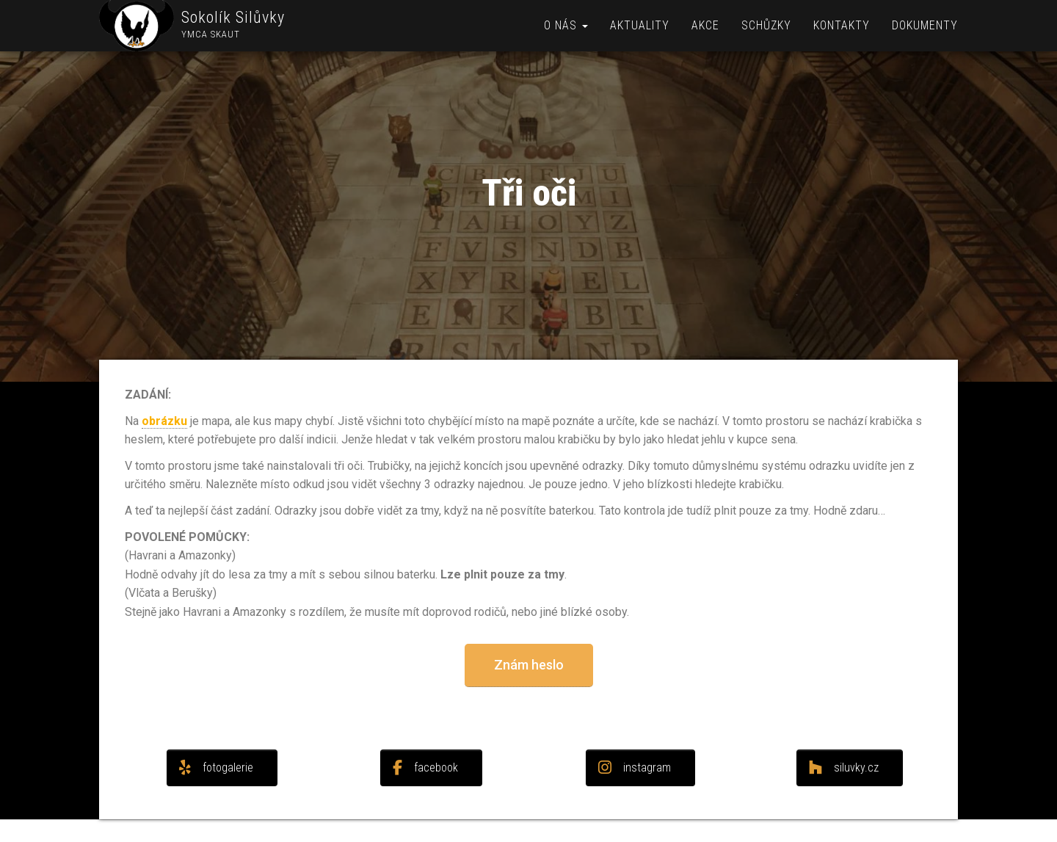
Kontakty (841, 25)
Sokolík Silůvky (233, 17)
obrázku (164, 421)
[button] (529, 665)
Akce (705, 25)
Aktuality (639, 25)
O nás (566, 25)
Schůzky (766, 25)
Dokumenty (925, 25)
